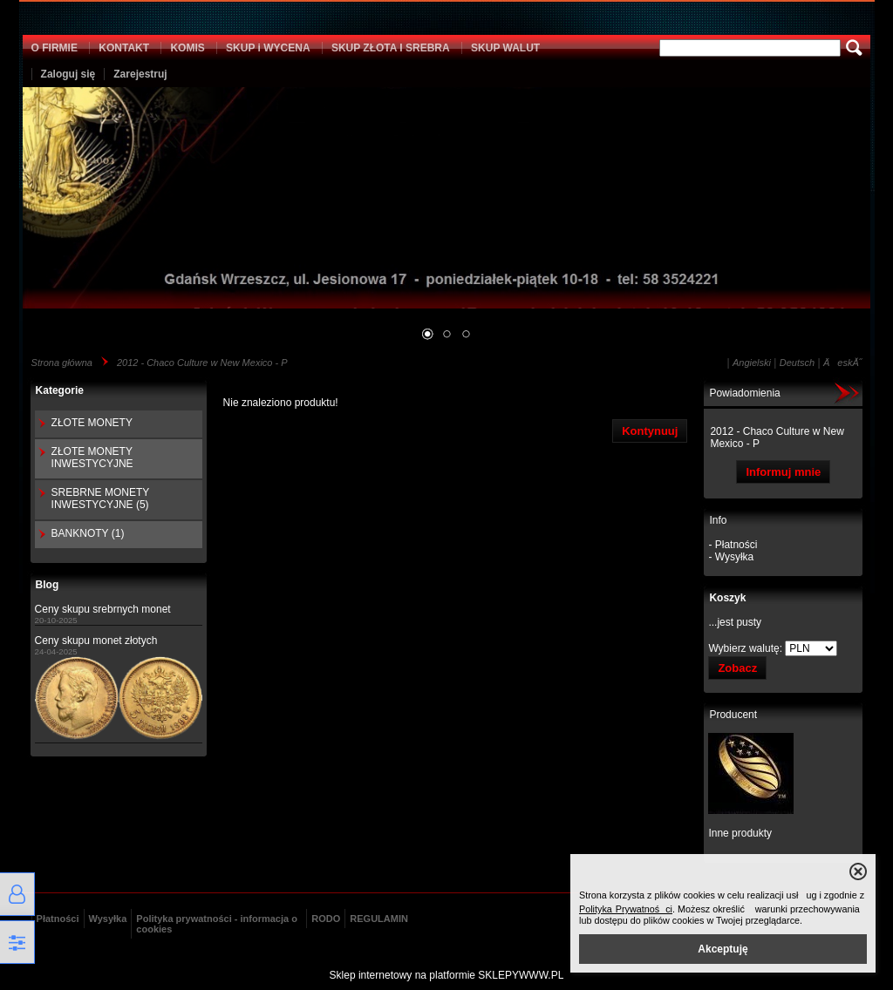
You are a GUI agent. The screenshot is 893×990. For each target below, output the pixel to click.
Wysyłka (108, 918)
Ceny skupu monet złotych (96, 640)
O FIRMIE (54, 48)
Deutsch (797, 362)
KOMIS (187, 48)
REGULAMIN (379, 918)
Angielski (752, 362)
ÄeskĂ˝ (842, 362)
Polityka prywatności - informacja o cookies (216, 923)
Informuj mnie (783, 471)
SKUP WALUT (505, 48)
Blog (47, 585)
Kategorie (60, 390)
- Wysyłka (730, 557)
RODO (325, 918)
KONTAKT (124, 48)
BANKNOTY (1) (88, 533)
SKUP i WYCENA (268, 48)
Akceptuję (722, 949)
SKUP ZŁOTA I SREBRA (390, 48)
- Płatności (732, 545)
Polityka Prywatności (625, 909)
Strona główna (61, 362)
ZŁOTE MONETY (92, 423)
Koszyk (727, 598)
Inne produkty (740, 833)
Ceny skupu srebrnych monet (103, 609)
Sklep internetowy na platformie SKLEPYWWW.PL (447, 975)
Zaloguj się (68, 74)
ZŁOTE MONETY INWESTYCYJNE (92, 457)
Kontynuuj (650, 430)
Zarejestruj (140, 74)
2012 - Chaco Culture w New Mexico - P (202, 362)
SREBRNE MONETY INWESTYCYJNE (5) (100, 498)
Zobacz (737, 668)
